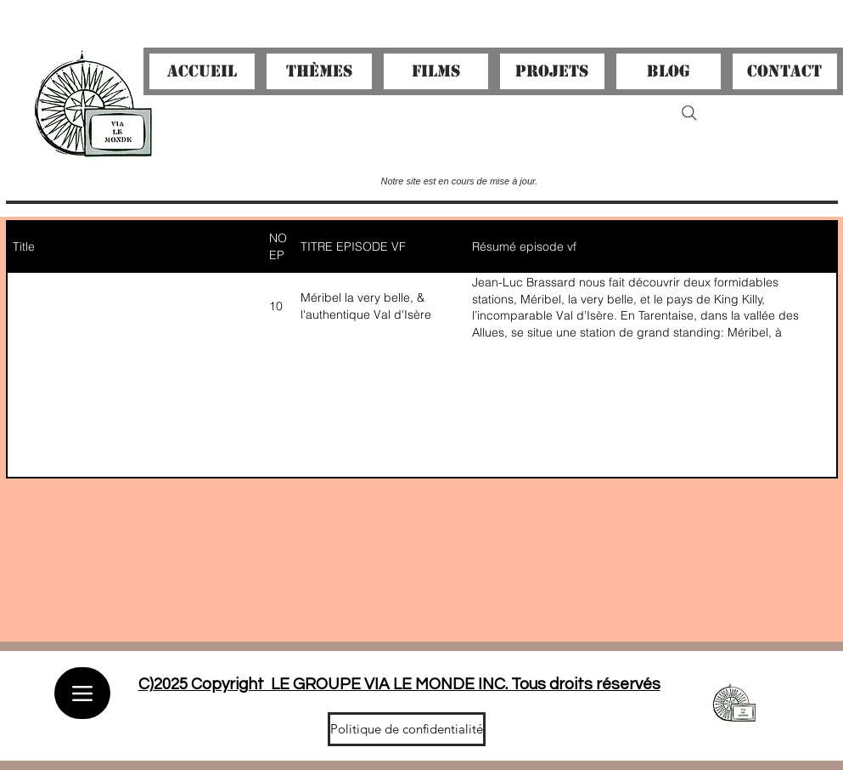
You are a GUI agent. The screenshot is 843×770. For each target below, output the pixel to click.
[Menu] (82, 693)
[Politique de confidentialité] (407, 729)
